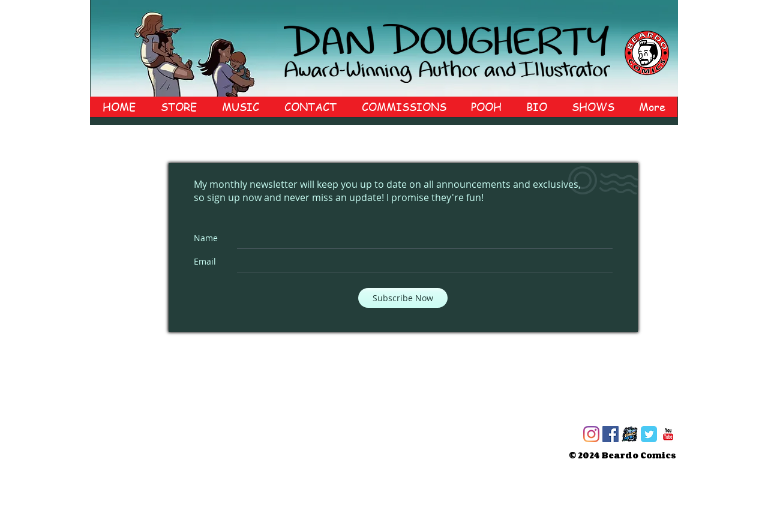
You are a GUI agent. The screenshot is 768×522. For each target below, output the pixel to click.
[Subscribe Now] (403, 298)
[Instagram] (591, 434)
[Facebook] (610, 434)
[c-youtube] (668, 434)
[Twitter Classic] (649, 434)
